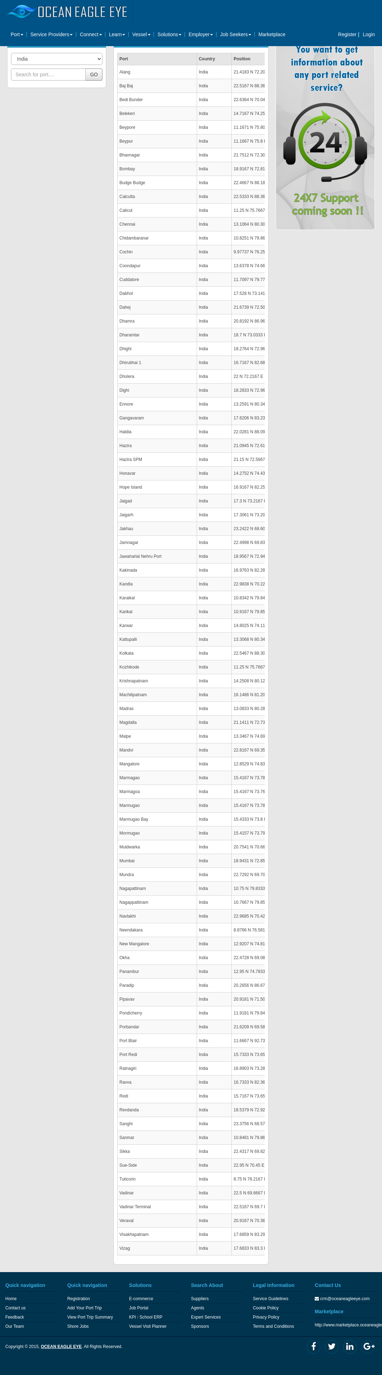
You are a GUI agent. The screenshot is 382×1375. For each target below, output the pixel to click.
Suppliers (200, 1298)
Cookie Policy (266, 1307)
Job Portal (138, 1307)
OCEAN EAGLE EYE (61, 1346)
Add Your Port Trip (84, 1307)
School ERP (151, 1317)
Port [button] (17, 34)
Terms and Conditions (273, 1326)
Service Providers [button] (51, 34)
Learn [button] (117, 34)
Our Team (14, 1326)
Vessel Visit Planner (148, 1326)
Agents (197, 1307)
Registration (78, 1298)
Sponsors (200, 1326)
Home (11, 1298)
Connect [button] (91, 34)
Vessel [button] (141, 34)
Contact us (15, 1307)
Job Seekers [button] (235, 34)
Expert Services (206, 1317)
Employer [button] (201, 34)
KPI (132, 1317)
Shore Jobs (78, 1326)
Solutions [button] (170, 34)
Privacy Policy (266, 1317)
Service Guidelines (270, 1298)
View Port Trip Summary (90, 1317)
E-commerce (141, 1298)
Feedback (14, 1317)
